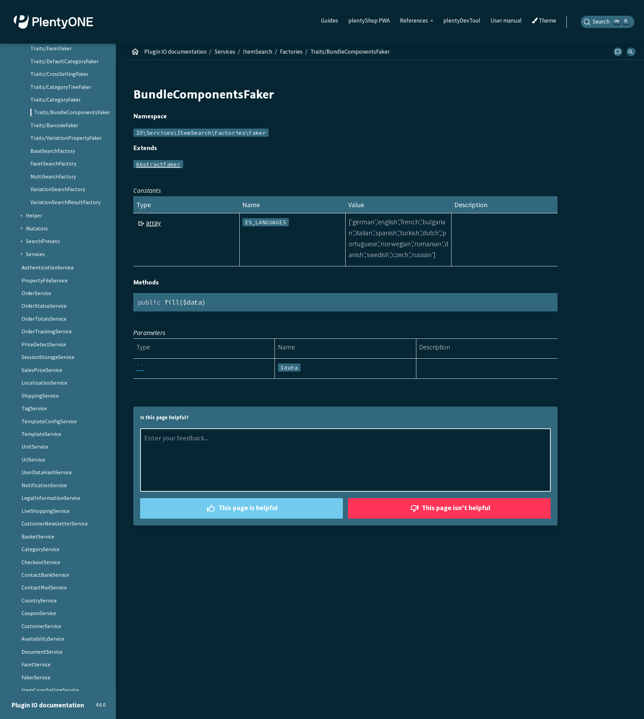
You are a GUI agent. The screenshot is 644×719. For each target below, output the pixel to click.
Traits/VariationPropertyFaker (66, 137)
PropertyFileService (45, 280)
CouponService (39, 613)
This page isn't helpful (449, 509)
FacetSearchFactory (53, 163)
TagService (34, 408)
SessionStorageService (48, 357)
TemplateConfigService (49, 421)
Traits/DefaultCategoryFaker (64, 61)
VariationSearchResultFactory (65, 202)
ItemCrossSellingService (50, 690)
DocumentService (42, 651)
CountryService (39, 600)
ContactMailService (44, 587)
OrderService (36, 293)
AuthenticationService (48, 267)
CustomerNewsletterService (55, 523)
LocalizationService (44, 382)
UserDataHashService (47, 472)
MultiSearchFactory (53, 176)
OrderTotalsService (44, 318)
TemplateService (41, 433)
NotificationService (44, 485)
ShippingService (40, 395)
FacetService (36, 664)
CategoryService (40, 549)
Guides (329, 20)
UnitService (35, 446)
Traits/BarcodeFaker (54, 125)
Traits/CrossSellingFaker (59, 73)
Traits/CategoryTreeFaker (60, 86)
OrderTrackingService (47, 331)
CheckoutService (41, 562)
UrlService (33, 459)
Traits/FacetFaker (51, 48)
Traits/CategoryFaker (55, 99)
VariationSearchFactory (57, 189)
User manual (506, 20)
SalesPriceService (42, 370)
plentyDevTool (461, 20)
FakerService (36, 677)
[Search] (608, 22)
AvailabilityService (43, 638)
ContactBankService (45, 574)
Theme (544, 20)
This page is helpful (241, 509)
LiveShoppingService (46, 510)
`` (140, 367)
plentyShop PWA (369, 20)
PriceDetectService (44, 344)
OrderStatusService (44, 305)
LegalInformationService (51, 497)
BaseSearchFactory (52, 150)
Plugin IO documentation (175, 51)
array (153, 222)
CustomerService (41, 626)
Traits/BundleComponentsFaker (72, 112)
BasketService (38, 536)
